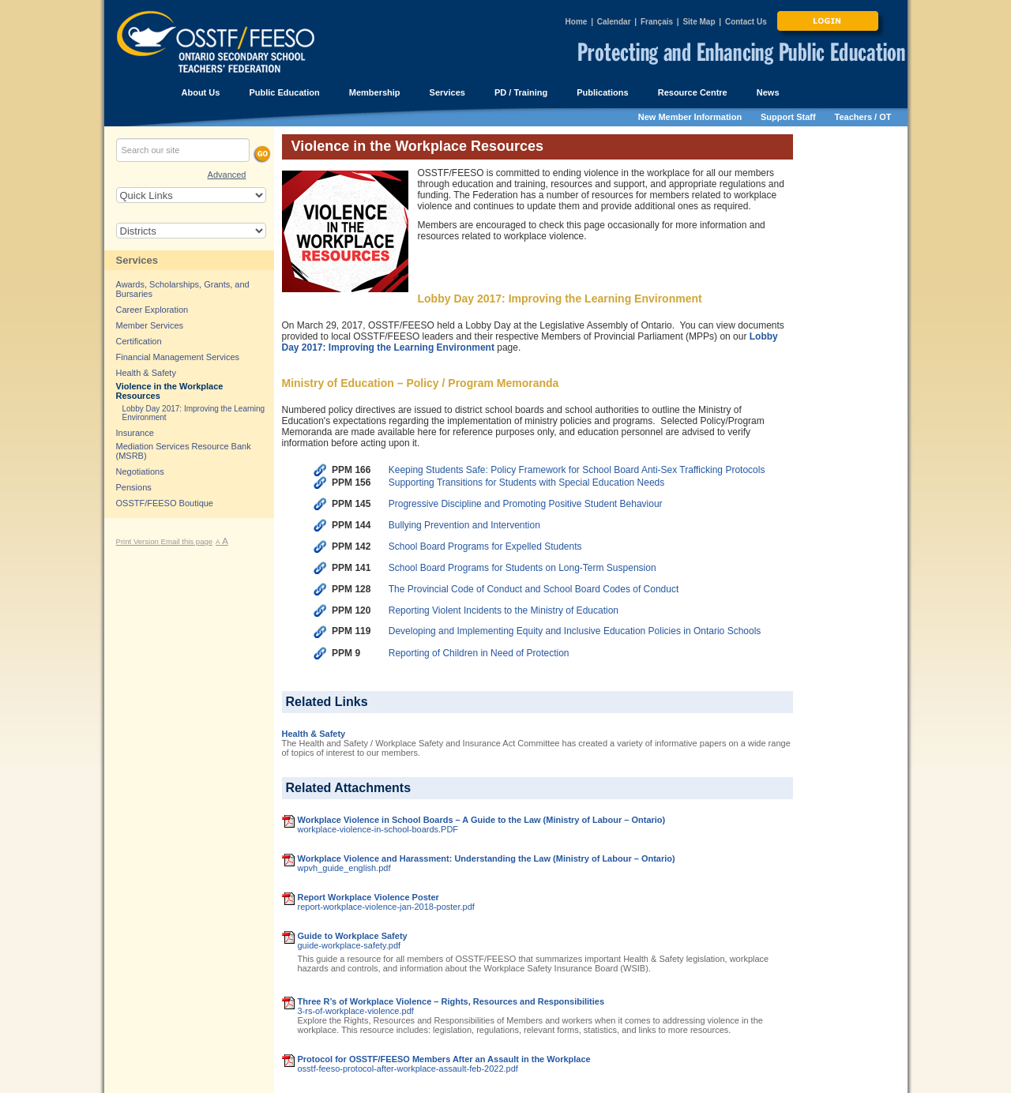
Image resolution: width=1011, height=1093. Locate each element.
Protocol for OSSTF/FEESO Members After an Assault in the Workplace (444, 1059)
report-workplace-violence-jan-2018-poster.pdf (386, 906)
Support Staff (788, 117)
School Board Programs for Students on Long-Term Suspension (522, 567)
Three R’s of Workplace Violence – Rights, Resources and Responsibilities (451, 1001)
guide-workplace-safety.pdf (349, 945)
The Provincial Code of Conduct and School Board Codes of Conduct (534, 589)
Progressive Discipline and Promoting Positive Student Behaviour (526, 503)
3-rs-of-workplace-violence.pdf (356, 1011)
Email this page (187, 541)
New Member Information (690, 117)
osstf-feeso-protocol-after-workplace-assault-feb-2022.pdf (408, 1068)
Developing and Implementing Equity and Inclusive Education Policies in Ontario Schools (575, 631)
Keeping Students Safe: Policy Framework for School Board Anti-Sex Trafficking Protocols (577, 469)
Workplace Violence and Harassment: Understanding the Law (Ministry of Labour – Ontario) (486, 858)
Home (577, 21)
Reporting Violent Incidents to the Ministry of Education (503, 610)
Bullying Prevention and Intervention (464, 525)
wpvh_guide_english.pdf (344, 868)
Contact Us (746, 21)
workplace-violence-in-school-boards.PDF (378, 829)
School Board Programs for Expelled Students (485, 546)
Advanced (227, 174)
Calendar (614, 21)
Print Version (138, 541)
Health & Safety (314, 733)
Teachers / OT (863, 117)
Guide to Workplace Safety (353, 936)
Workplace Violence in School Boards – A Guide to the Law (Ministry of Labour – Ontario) (482, 819)
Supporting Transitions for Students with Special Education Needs (527, 482)
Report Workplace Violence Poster (368, 897)
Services (137, 260)
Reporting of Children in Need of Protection (479, 653)
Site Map (698, 21)
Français (657, 21)
